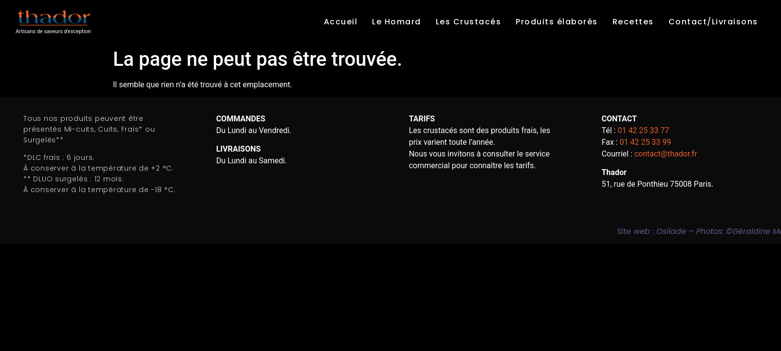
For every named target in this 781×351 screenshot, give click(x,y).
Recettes (633, 21)
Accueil (341, 21)
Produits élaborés (557, 21)
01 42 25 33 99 (645, 142)
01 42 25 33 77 (643, 130)
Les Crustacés (469, 21)
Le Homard (396, 21)
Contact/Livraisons (713, 21)
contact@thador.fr (665, 153)
